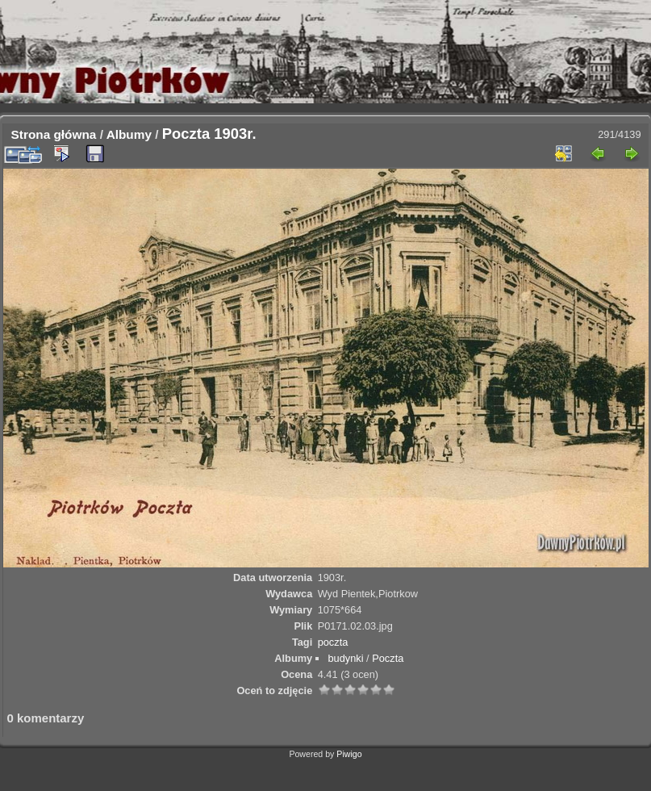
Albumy (129, 134)
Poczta (387, 658)
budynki (345, 658)
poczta (333, 642)
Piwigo (348, 754)
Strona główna (54, 134)
